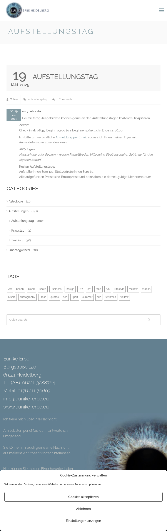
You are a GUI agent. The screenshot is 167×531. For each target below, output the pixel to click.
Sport (75, 297)
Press (43, 297)
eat (89, 288)
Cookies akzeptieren (83, 497)
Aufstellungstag (37, 99)
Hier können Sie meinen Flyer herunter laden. (38, 469)
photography (27, 297)
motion (146, 288)
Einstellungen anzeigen (83, 521)
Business (56, 288)
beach (20, 288)
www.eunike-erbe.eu (26, 407)
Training (17, 240)
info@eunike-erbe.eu (26, 399)
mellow (133, 288)
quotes (54, 297)
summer (87, 297)
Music (11, 297)
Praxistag (18, 230)
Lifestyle (119, 288)
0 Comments (62, 99)
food (98, 288)
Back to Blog (147, 32)
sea (65, 297)
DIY (81, 288)
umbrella (110, 297)
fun (108, 288)
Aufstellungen (18, 211)
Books (42, 288)
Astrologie (16, 201)
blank (31, 288)
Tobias (12, 99)
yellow (124, 297)
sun (99, 297)
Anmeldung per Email (71, 137)
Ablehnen (83, 509)
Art (10, 288)
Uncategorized (19, 250)
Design (70, 288)
